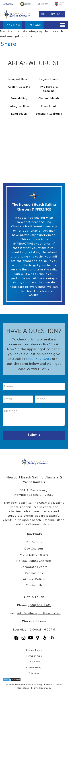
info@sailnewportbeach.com (39, 613)
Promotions (34, 573)
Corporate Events (34, 567)
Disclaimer (34, 662)
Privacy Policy (34, 650)
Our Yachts (34, 542)
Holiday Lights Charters (34, 561)
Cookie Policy (34, 667)
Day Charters (34, 548)
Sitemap (34, 673)
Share (8, 44)
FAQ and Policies (34, 579)
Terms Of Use (34, 656)
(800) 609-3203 (38, 359)
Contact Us (34, 585)
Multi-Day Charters (34, 554)
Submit (34, 435)
